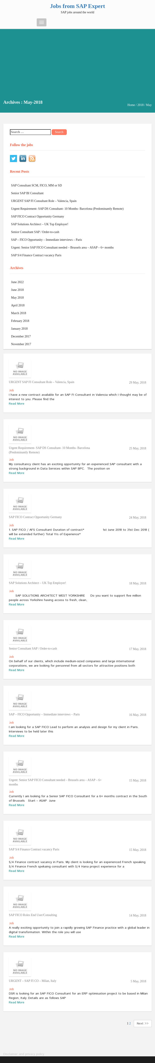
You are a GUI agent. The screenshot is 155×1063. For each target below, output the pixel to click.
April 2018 (18, 305)
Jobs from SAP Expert (77, 6)
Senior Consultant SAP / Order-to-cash (35, 232)
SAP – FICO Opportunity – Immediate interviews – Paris (46, 239)
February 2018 (20, 321)
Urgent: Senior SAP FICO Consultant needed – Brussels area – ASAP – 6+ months (62, 247)
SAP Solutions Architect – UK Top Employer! (39, 224)
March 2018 (18, 313)
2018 (140, 105)
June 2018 (17, 290)
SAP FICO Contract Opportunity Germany (37, 216)
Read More (16, 403)
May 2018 (17, 297)
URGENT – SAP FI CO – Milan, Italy (32, 981)
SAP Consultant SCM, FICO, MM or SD (36, 185)
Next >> (143, 1023)
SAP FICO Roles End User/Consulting (33, 915)
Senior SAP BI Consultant (27, 193)
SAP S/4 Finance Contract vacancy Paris (36, 255)
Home (131, 105)
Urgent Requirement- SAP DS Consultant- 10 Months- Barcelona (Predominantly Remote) (67, 208)
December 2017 (21, 336)
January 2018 (19, 328)
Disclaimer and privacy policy (23, 1054)
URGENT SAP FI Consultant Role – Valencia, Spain (44, 201)
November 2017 (21, 344)
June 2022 (17, 282)
